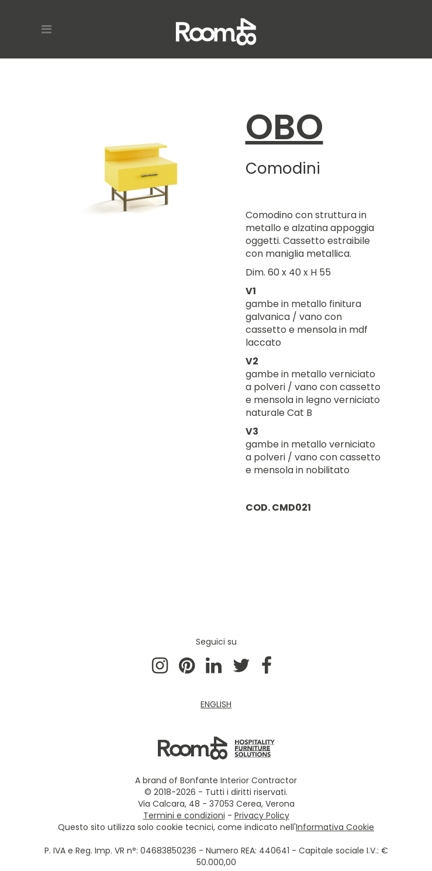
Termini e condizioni (184, 815)
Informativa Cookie (335, 827)
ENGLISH (216, 704)
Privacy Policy (261, 815)
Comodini (283, 168)
